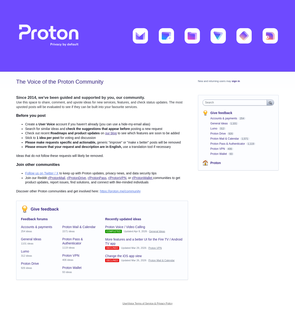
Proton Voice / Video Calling (125, 227)
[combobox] (236, 102)
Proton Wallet (72, 268)
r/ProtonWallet (142, 178)
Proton (215, 163)
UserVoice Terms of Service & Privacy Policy (148, 303)
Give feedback (45, 209)
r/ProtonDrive (76, 178)
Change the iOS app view (123, 256)
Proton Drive (30, 263)
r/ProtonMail (56, 178)
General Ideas (31, 239)
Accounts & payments (36, 227)
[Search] (270, 102)
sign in (236, 81)
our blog (111, 133)
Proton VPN (70, 255)
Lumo (25, 251)
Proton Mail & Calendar (79, 227)
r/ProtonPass (97, 178)
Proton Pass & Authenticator (228, 143)
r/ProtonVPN (117, 178)
